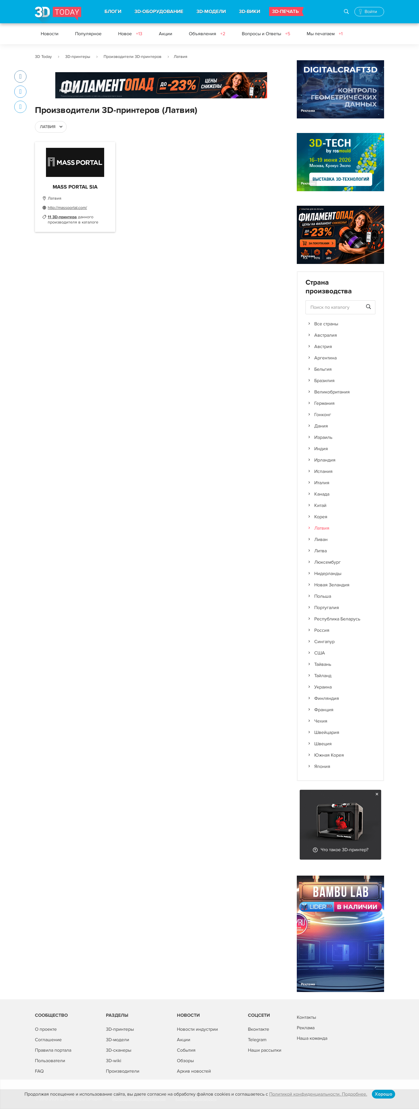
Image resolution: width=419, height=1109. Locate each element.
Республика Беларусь (337, 619)
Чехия (320, 721)
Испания (323, 471)
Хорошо (383, 1094)
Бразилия (324, 381)
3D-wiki (113, 1061)
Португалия (326, 608)
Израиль (323, 437)
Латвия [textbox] (48, 126)
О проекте (46, 1029)
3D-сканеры (118, 1050)
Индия (321, 449)
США (319, 653)
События (186, 1050)
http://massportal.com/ (67, 207)
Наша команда (312, 1038)
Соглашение (48, 1040)
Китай (320, 505)
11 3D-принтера (62, 216)
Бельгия (323, 369)
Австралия (325, 335)
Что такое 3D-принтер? (344, 850)
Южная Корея (329, 755)
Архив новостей (194, 1071)
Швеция (323, 744)
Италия (321, 483)
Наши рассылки (264, 1050)
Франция (323, 710)
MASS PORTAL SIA (75, 187)
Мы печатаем (324, 34)
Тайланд (322, 676)
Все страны (326, 324)
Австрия (323, 346)
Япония (322, 766)
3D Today (43, 56)
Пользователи (50, 1061)
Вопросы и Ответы (266, 34)
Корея (320, 517)
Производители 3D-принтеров (132, 56)
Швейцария (326, 732)
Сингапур (324, 642)
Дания (321, 426)
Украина (323, 687)
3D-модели (117, 1040)
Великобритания (332, 392)
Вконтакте (258, 1029)
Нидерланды (327, 573)
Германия (324, 403)
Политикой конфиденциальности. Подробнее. (318, 1094)
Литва (320, 551)
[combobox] (51, 127)
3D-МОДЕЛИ (211, 12)
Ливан (321, 539)
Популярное (88, 34)
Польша (322, 596)
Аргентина (325, 358)
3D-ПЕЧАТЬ (285, 12)
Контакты (306, 1017)
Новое (130, 34)
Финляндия (326, 698)
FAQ (39, 1071)
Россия (321, 630)
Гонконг (322, 415)
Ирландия (324, 460)
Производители (122, 1071)
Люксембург (327, 562)
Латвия (321, 528)
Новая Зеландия (331, 585)
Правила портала (53, 1050)
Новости (49, 34)
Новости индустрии (197, 1029)
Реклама (66, 90)
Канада (321, 494)
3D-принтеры (77, 56)
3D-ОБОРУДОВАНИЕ (158, 12)
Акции (165, 34)
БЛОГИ (112, 12)
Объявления (207, 34)
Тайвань (322, 664)
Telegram (257, 1040)
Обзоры (185, 1061)
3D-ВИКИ (249, 12)
